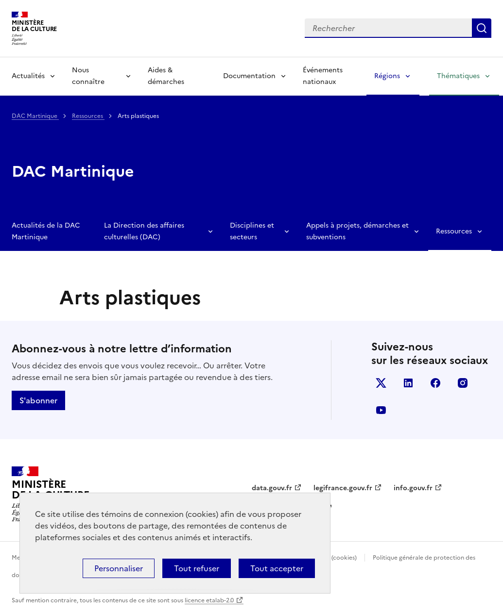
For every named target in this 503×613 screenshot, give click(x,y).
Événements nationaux (323, 76)
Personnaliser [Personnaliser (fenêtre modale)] (118, 568)
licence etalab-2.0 (209, 600)
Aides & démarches (166, 76)
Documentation (249, 76)
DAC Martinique (35, 116)
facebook (435, 383)
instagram (462, 383)
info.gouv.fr (413, 488)
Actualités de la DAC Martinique (46, 231)
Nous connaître (88, 76)
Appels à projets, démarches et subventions (357, 231)
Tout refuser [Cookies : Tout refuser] (196, 568)
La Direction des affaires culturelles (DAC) (144, 231)
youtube (381, 410)
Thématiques (458, 76)
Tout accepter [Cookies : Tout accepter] (276, 568)
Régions (387, 76)
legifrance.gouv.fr (342, 488)
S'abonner (38, 400)
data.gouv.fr (272, 488)
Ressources (88, 116)
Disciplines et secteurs (252, 231)
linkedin (408, 383)
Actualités (28, 76)
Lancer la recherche (481, 28)
